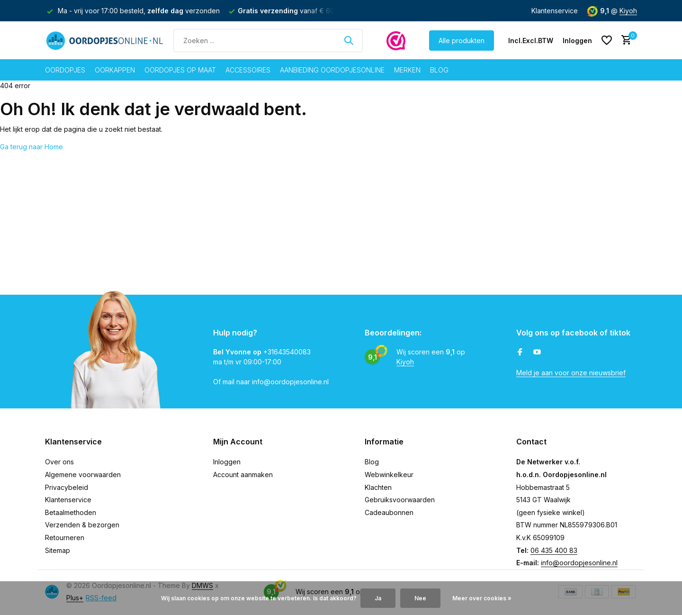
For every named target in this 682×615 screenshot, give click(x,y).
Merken (407, 70)
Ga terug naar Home (31, 147)
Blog (439, 70)
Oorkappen (115, 70)
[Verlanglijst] (606, 40)
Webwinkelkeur (389, 474)
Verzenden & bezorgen (82, 525)
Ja (378, 598)
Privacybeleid (66, 487)
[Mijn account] (577, 40)
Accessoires (247, 70)
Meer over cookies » (482, 598)
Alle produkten (462, 40)
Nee (420, 598)
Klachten (378, 487)
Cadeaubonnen (389, 512)
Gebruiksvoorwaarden (400, 500)
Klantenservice (554, 11)
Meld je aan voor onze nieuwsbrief (571, 373)
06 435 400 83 (553, 550)
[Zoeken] (268, 40)
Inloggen (227, 462)
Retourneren (64, 538)
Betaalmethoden (70, 512)
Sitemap (57, 550)
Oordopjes (65, 70)
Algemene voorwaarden (83, 474)
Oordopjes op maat (180, 70)
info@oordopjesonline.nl (579, 563)
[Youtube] (537, 352)
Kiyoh (628, 11)
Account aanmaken (243, 474)
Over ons (59, 462)
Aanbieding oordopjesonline (332, 70)
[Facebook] (520, 352)
